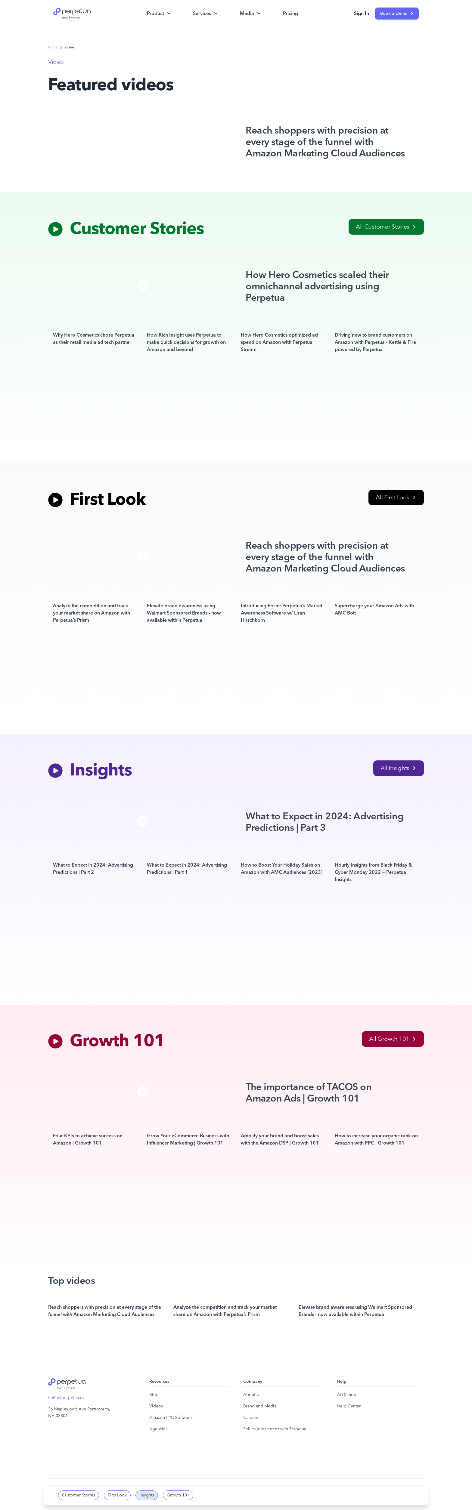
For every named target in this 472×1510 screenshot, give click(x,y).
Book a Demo (397, 13)
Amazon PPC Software (170, 1417)
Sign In (361, 13)
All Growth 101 (392, 1039)
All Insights (397, 768)
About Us (252, 1394)
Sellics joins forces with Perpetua (274, 1429)
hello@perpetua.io (66, 1397)
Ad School (347, 1394)
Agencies (158, 1429)
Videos (156, 1406)
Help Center (349, 1406)
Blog (154, 1394)
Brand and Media (259, 1406)
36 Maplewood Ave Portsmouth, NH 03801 (79, 1412)
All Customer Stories (385, 227)
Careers (250, 1417)
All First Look (395, 497)
